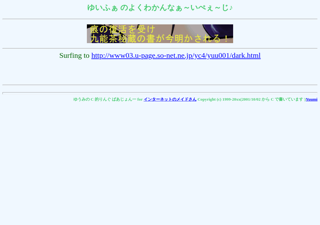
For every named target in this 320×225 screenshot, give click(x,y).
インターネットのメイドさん (170, 99)
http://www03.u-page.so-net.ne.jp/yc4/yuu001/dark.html (176, 55)
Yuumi (312, 99)
